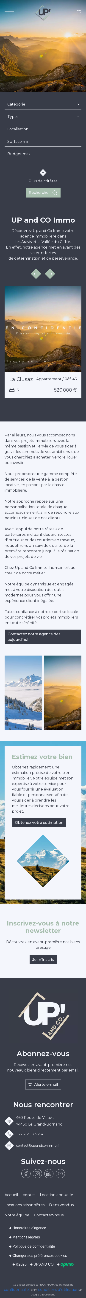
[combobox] (43, 104)
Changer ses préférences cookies (39, 1256)
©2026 (21, 1264)
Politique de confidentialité (33, 1246)
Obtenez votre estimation (39, 822)
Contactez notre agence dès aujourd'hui (34, 637)
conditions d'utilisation (58, 1289)
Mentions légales (26, 1237)
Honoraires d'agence (29, 1228)
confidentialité (17, 1289)
